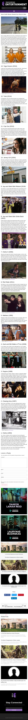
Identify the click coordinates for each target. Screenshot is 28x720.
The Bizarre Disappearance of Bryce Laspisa (14, 557)
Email (2, 473)
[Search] (25, 8)
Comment (3, 457)
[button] (14, 11)
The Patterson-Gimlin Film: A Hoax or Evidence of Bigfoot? (14, 571)
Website (2, 477)
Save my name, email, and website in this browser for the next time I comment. (12, 482)
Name (2, 469)
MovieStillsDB (9, 63)
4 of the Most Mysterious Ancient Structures (14, 554)
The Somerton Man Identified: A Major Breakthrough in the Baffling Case (14, 586)
